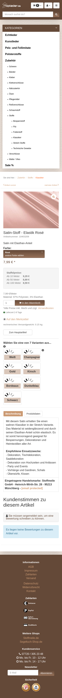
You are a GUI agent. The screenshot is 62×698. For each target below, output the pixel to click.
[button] (56, 14)
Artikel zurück (10, 185)
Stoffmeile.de (31, 638)
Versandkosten (46, 308)
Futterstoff (17, 132)
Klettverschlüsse (16, 83)
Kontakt (30, 591)
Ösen (11, 94)
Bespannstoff (19, 121)
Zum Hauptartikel (18, 332)
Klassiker (17, 137)
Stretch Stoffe (19, 143)
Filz (14, 127)
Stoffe (11, 115)
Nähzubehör (14, 88)
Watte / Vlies (14, 159)
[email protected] (32, 488)
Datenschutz (31, 583)
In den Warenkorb (29, 303)
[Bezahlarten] (31, 615)
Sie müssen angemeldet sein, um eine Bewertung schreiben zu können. (29, 517)
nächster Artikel (51, 185)
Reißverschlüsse (16, 105)
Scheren (13, 66)
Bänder (12, 72)
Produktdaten (33, 413)
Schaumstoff (14, 110)
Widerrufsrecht (31, 587)
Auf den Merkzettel (17, 319)
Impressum (31, 570)
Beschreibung (13, 413)
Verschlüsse (14, 154)
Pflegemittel (14, 99)
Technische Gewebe (22, 148)
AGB (31, 566)
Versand (31, 578)
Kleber (12, 77)
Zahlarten (31, 574)
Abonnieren (46, 673)
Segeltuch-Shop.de (31, 641)
